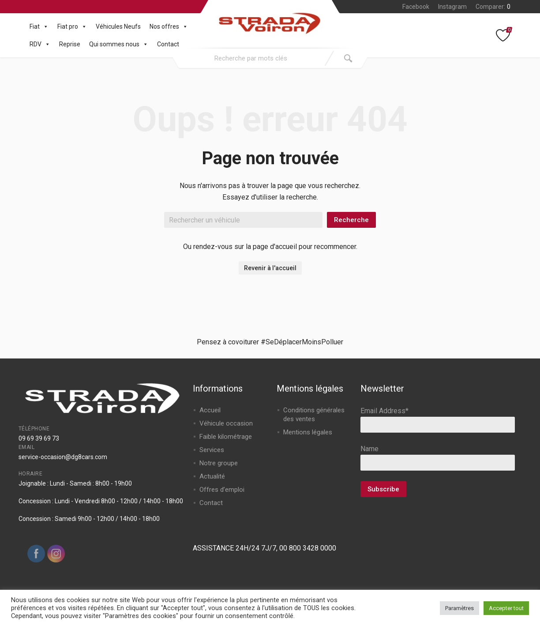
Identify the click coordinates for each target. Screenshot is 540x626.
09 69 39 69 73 (39, 438)
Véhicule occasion (226, 423)
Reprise (69, 44)
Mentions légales (307, 432)
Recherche (351, 220)
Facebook (415, 6)
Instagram (452, 6)
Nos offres (169, 26)
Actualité (212, 476)
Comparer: (493, 6)
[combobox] (251, 58)
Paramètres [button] (459, 608)
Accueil (210, 410)
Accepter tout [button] (506, 608)
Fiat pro (72, 26)
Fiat (39, 26)
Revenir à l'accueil (270, 268)
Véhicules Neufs (118, 26)
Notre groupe (218, 463)
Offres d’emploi (221, 490)
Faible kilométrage (225, 437)
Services (211, 450)
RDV (40, 44)
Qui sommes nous (118, 44)
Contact (168, 44)
